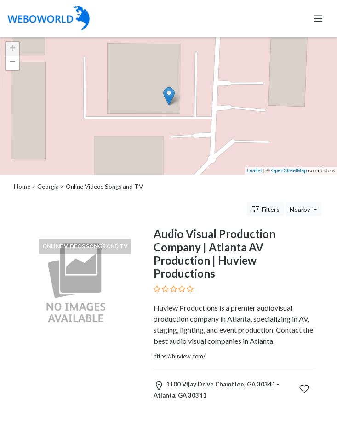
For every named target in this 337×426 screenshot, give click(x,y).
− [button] (13, 63)
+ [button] (13, 49)
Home (22, 186)
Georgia (48, 186)
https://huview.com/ (180, 356)
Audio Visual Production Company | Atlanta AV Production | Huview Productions (214, 253)
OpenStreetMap (289, 170)
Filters (265, 209)
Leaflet (254, 170)
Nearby (301, 209)
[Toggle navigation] (318, 18)
